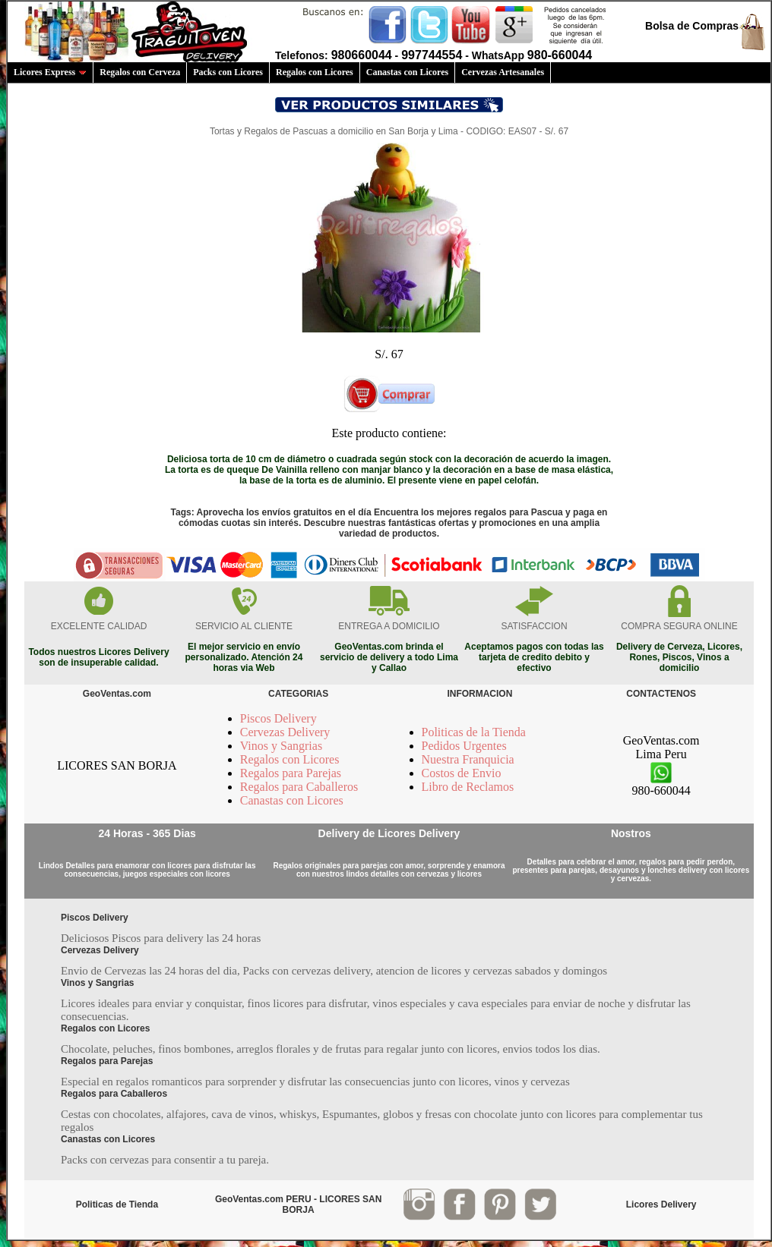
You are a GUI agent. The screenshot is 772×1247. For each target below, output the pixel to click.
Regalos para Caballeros (299, 786)
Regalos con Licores (314, 72)
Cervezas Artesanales (502, 72)
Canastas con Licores (407, 72)
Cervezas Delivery (285, 732)
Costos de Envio (461, 773)
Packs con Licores (228, 72)
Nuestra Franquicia (468, 759)
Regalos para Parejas (290, 773)
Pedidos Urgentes (464, 745)
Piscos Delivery (278, 718)
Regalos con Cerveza (140, 72)
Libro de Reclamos (468, 786)
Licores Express (50, 72)
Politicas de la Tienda (474, 732)
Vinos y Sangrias (281, 745)
